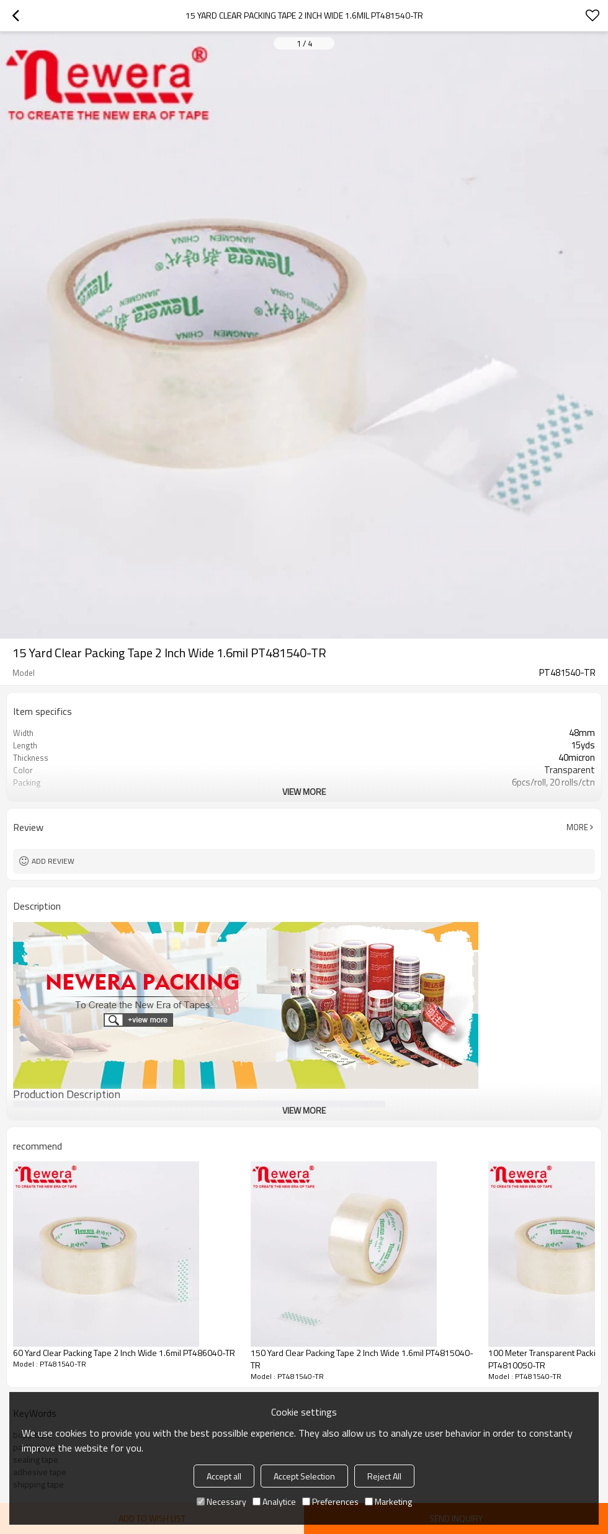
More (577, 827)
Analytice (274, 1501)
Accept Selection (304, 1476)
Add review (53, 861)
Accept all (224, 1476)
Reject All (384, 1476)
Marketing (388, 1501)
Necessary (221, 1501)
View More (304, 791)
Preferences (330, 1501)
